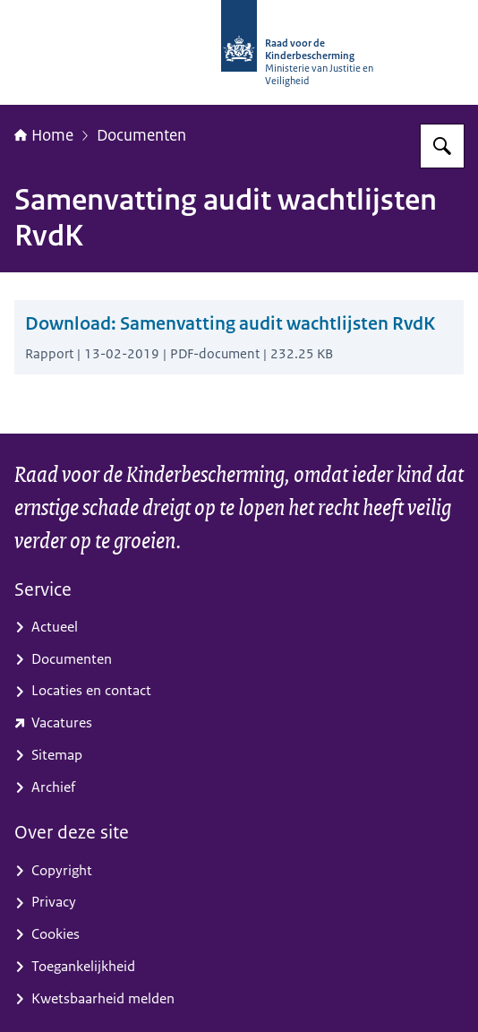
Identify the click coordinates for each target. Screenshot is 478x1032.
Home (43, 135)
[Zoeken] (442, 146)
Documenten (141, 135)
